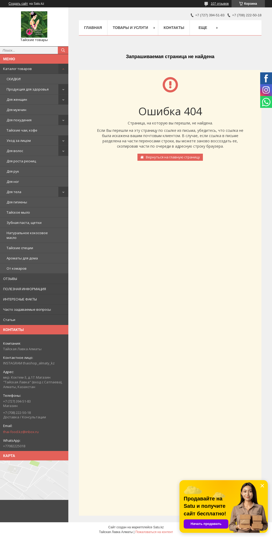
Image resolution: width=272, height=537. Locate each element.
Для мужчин (16, 109)
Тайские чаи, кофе (22, 130)
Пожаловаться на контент (154, 532)
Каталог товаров (17, 68)
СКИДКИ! (14, 79)
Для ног (13, 181)
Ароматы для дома (22, 258)
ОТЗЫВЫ (10, 278)
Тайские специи (20, 247)
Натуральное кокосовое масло (27, 235)
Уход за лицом (19, 140)
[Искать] (63, 50)
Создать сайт (18, 4)
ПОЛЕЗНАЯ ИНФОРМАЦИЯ (24, 289)
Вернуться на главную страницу (173, 157)
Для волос (15, 150)
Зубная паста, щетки (24, 222)
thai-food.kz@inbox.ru (21, 431)
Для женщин (17, 99)
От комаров (17, 268)
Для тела (14, 191)
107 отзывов (220, 4)
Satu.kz (158, 527)
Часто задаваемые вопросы (27, 309)
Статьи (9, 319)
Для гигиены (17, 202)
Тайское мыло (18, 212)
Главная (93, 28)
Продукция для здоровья (28, 89)
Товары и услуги (130, 28)
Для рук (13, 171)
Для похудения (19, 120)
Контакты (173, 28)
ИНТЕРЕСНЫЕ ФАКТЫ (20, 299)
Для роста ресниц (21, 161)
